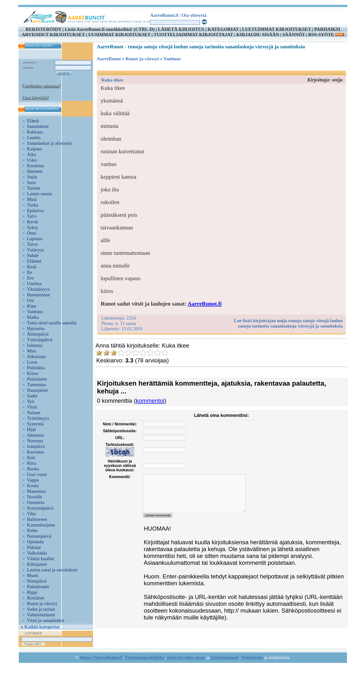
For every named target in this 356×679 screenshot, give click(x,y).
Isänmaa (34, 345)
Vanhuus (35, 311)
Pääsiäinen (37, 378)
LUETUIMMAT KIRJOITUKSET (276, 29)
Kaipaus (34, 148)
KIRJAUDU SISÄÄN (257, 34)
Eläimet (34, 261)
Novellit (34, 496)
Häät (31, 429)
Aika (31, 154)
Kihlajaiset (37, 564)
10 (165, 352)
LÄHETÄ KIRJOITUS (181, 29)
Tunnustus (36, 384)
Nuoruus (35, 440)
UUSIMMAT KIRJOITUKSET (119, 34)
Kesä (31, 266)
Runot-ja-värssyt (142, 58)
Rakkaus (35, 131)
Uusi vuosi (37, 474)
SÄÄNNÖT (293, 34)
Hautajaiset (37, 390)
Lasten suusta (39, 193)
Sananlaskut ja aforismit (49, 143)
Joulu (32, 176)
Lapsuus (34, 238)
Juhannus (35, 435)
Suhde (33, 255)
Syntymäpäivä (40, 508)
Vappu (33, 480)
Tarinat (33, 188)
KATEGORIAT (223, 29)
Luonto (34, 137)
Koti (31, 457)
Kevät (32, 221)
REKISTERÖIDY (43, 29)
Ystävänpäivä (39, 339)
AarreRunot (109, 58)
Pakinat (34, 547)
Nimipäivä (37, 581)
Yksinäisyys (38, 289)
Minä (32, 199)
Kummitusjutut (41, 524)
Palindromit (38, 586)
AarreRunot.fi (205, 304)
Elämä (33, 120)
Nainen (34, 412)
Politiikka (36, 367)
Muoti (32, 575)
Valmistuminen (41, 614)
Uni (30, 300)
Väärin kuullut (40, 558)
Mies (31, 350)
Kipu (31, 306)
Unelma (34, 283)
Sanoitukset (38, 126)
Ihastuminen (38, 294)
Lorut (32, 362)
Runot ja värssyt (42, 603)
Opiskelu (35, 541)
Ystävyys (35, 249)
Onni (31, 233)
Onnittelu (36, 502)
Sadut (32, 395)
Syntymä (35, 423)
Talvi (32, 216)
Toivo (32, 244)
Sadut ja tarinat (41, 609)
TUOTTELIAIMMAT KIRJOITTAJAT (193, 34)
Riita (31, 463)
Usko (32, 160)
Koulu (33, 485)
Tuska (32, 204)
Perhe (32, 530)
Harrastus (36, 328)
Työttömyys (38, 418)
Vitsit (32, 407)
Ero (30, 277)
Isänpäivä (36, 446)
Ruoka (33, 468)
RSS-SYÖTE (326, 34)
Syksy (32, 227)
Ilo (29, 272)
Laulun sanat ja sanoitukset (52, 569)
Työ (30, 401)
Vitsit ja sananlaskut (45, 620)
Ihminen (34, 171)
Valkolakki (37, 553)
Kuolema (35, 165)
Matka (33, 317)
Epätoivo (35, 210)
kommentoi (150, 400)
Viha (31, 513)
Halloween (37, 519)
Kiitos (32, 373)
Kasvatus (35, 451)
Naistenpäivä (39, 536)
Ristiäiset (35, 597)
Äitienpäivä (38, 334)
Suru (31, 182)
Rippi (32, 592)
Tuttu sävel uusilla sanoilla (52, 322)
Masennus (36, 491)
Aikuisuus (36, 356)
